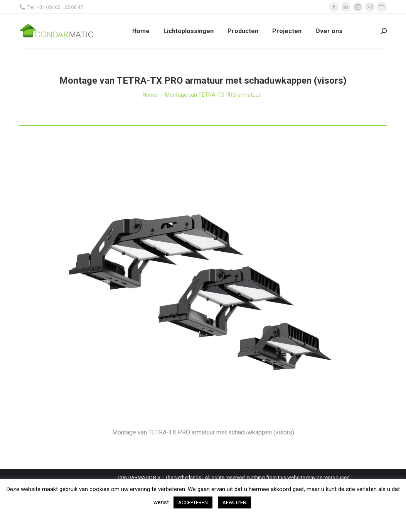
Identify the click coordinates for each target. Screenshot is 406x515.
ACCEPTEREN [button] (193, 502)
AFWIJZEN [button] (234, 502)
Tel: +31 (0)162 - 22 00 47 (51, 7)
